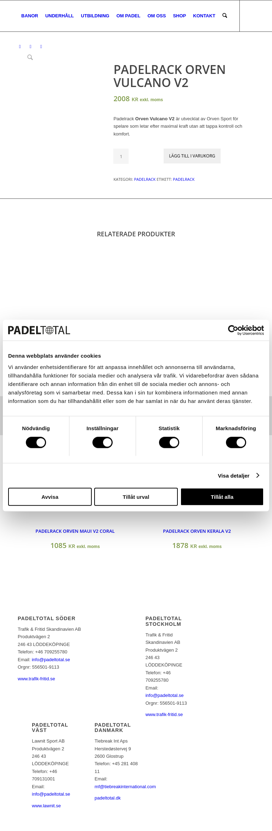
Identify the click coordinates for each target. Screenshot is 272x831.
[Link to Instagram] (30, 46)
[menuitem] (30, 15)
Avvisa (49, 497)
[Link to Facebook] (20, 46)
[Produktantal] (121, 156)
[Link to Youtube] (41, 46)
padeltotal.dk (108, 798)
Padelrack (144, 179)
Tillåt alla (222, 497)
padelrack (183, 179)
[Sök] (225, 15)
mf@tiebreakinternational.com (125, 786)
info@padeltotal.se (51, 659)
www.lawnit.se (46, 805)
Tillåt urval (136, 497)
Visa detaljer (233, 475)
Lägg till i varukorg (192, 156)
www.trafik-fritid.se (36, 678)
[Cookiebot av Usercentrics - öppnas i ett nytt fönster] (233, 330)
